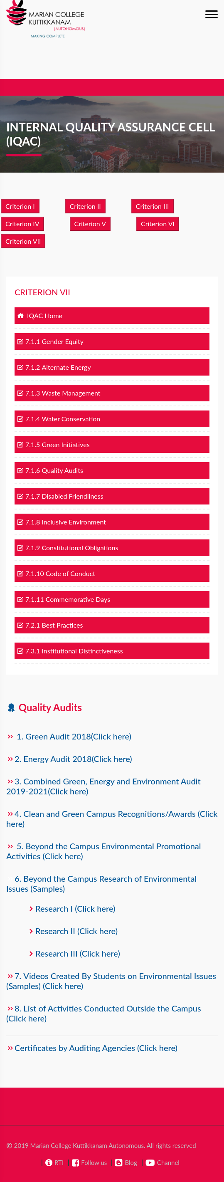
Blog (131, 1162)
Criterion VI (158, 223)
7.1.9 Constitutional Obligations (67, 547)
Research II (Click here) (76, 931)
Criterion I (20, 206)
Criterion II (85, 206)
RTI (59, 1162)
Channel (168, 1162)
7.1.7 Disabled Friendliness (60, 496)
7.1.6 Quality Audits (50, 470)
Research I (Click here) (75, 908)
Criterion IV (22, 223)
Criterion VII (23, 241)
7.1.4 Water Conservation (58, 419)
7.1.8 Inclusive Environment (61, 522)
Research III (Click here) (77, 953)
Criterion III (152, 206)
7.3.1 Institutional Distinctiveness (70, 651)
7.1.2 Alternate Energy (54, 367)
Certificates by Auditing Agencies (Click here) (96, 1048)
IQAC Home (39, 315)
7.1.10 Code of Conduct (56, 573)
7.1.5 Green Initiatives (53, 444)
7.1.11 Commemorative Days (63, 599)
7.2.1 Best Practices (50, 625)
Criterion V (90, 223)
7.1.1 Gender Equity (50, 341)
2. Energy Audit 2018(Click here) (73, 759)
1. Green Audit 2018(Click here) (74, 736)
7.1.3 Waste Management (59, 393)
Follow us (94, 1162)
